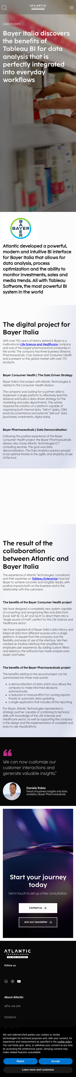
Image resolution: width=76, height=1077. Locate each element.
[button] (4, 7)
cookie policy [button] (64, 1041)
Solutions (10, 1017)
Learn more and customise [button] (38, 1069)
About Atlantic (13, 997)
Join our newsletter (38, 922)
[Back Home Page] (38, 7)
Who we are (12, 1006)
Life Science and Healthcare (39, 344)
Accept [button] (55, 1061)
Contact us (38, 908)
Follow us (10, 965)
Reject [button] (20, 1061)
